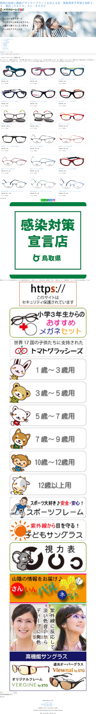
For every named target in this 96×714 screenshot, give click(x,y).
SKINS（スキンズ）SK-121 (35, 124)
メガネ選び (5, 40)
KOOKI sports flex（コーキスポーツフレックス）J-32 (40, 191)
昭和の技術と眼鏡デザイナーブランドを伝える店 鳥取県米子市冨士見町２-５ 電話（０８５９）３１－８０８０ (47, 4)
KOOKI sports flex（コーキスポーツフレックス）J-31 (12, 191)
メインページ (6, 49)
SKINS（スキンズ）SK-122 (6, 124)
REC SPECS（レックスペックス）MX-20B (67, 168)
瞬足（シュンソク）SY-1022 (64, 124)
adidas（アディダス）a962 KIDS (7, 168)
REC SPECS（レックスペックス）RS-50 (38, 79)
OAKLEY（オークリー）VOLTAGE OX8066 (10, 146)
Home (2, 54)
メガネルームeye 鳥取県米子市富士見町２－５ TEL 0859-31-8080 (48, 704)
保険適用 (5, 43)
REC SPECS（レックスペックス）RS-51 (9, 79)
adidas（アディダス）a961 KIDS (36, 168)
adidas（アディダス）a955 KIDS (36, 146)
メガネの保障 (6, 42)
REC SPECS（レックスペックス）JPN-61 (9, 101)
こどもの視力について (8, 39)
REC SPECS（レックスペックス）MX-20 (38, 101)
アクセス (5, 46)
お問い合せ (5, 48)
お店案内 (5, 45)
